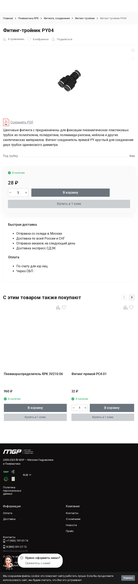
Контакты (72, 513)
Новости (71, 525)
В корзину (70, 192)
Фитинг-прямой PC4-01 (89, 374)
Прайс (70, 531)
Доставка (9, 519)
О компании (73, 519)
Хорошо (128, 577)
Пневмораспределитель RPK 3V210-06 (33, 374)
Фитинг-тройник (85, 18)
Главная (8, 18)
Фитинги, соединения (57, 18)
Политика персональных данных (12, 490)
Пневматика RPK (28, 18)
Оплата (7, 513)
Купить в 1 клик (69, 204)
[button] (124, 297)
